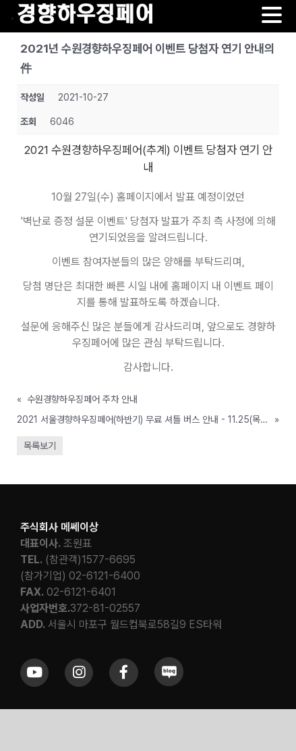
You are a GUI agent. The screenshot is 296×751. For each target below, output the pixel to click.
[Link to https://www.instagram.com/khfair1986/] (79, 672)
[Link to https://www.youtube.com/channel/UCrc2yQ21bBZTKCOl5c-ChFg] (34, 672)
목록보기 (40, 445)
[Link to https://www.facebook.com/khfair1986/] (123, 672)
